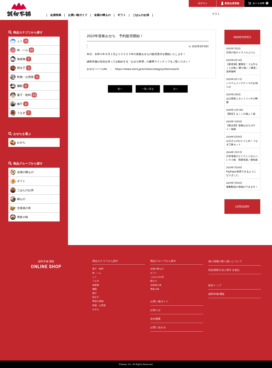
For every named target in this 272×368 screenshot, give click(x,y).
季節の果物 (98, 301)
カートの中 (258, 3)
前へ (120, 88)
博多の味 (22, 217)
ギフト (121, 15)
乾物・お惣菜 (28, 76)
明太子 (24, 67)
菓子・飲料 (27, 94)
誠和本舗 (19, 10)
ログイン (202, 3)
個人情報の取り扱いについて (225, 261)
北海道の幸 (24, 208)
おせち (21, 142)
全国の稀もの (102, 15)
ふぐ (22, 41)
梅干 (22, 103)
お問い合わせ (158, 327)
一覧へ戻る (148, 88)
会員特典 (55, 15)
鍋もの (21, 199)
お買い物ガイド (77, 15)
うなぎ (24, 112)
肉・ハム (25, 50)
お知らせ (155, 310)
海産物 (24, 59)
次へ (175, 88)
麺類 (22, 85)
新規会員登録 (230, 3)
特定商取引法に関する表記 (224, 270)
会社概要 (155, 318)
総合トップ (214, 285)
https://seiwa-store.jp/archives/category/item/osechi (147, 69)
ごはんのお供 (141, 15)
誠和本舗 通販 (216, 294)
